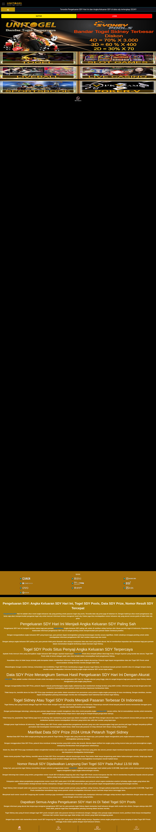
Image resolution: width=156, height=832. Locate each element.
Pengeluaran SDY (10, 614)
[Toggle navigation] (3, 4)
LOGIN (114, 16)
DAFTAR (39, 16)
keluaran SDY (102, 711)
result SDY (73, 768)
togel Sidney (58, 628)
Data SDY (8, 679)
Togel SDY (78, 654)
